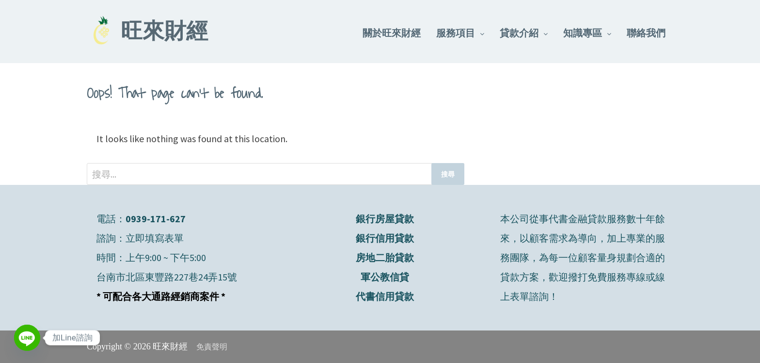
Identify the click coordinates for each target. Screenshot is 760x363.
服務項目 (455, 33)
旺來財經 (164, 33)
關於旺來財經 (392, 33)
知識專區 (582, 33)
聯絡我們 (646, 33)
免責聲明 (211, 347)
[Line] (27, 338)
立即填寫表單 (155, 238)
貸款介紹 (519, 33)
